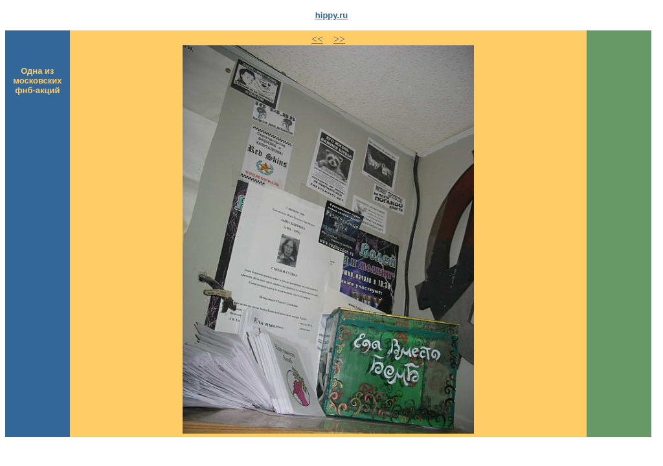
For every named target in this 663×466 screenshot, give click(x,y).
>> (339, 39)
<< (317, 39)
